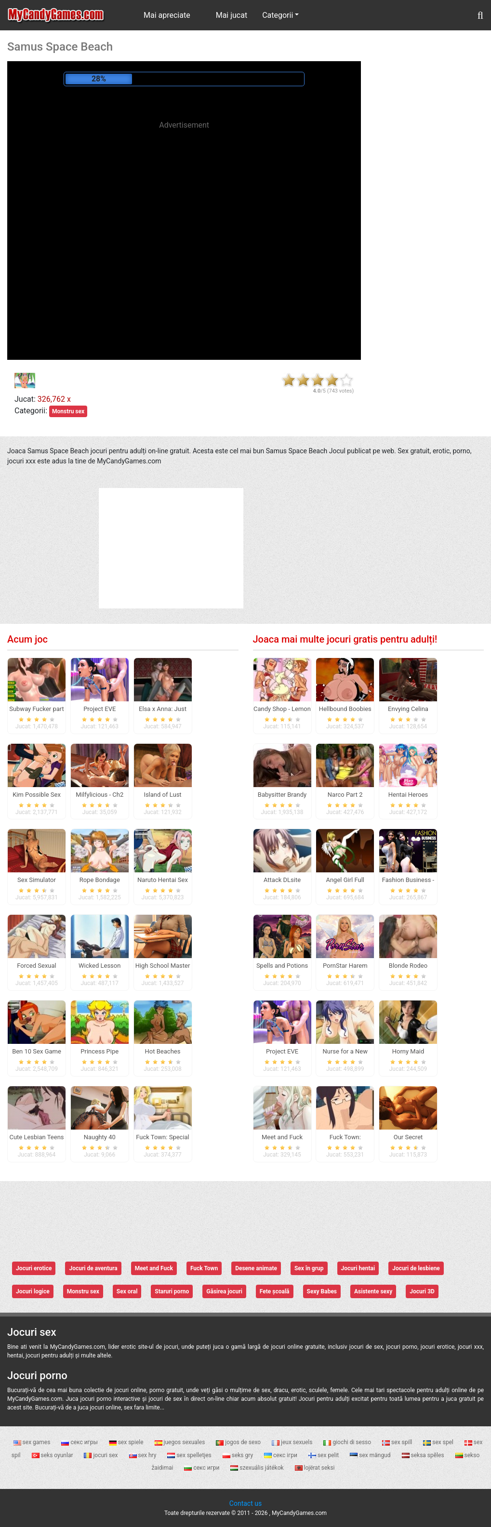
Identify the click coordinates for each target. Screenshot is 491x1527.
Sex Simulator (36, 879)
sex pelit (324, 1455)
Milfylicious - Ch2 (99, 794)
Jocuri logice (33, 1291)
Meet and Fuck (154, 1268)
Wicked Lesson (99, 965)
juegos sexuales (181, 1442)
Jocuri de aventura (93, 1268)
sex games (32, 1442)
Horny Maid (408, 1051)
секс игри (202, 1467)
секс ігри (281, 1455)
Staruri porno (172, 1291)
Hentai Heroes (408, 794)
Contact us (245, 1503)
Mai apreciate (167, 15)
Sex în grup (309, 1268)
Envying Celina (408, 708)
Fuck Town (204, 1268)
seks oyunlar (53, 1455)
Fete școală (275, 1291)
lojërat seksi (315, 1467)
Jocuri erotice (34, 1268)
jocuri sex (101, 1455)
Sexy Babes (322, 1291)
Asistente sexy (373, 1291)
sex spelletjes (189, 1455)
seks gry (238, 1455)
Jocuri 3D (422, 1291)
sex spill (397, 1442)
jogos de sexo (239, 1442)
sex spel (439, 1442)
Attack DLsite (282, 879)
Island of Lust (162, 794)
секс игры (80, 1442)
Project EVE (99, 708)
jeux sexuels (293, 1442)
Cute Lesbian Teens (36, 1137)
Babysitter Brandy (282, 794)
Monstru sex (68, 411)
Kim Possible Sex (37, 794)
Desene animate (256, 1268)
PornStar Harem (345, 965)
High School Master (162, 965)
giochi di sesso (347, 1442)
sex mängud (371, 1455)
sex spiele (127, 1442)
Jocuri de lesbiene (416, 1268)
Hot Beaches (163, 1051)
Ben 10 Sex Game (36, 1051)
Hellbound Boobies (345, 708)
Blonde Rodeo (408, 965)
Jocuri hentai (358, 1268)
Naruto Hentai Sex (162, 879)
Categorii (277, 15)
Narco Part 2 (345, 794)
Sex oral (127, 1291)
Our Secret (408, 1137)
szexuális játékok (257, 1467)
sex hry (143, 1455)
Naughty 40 (100, 1137)
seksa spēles (424, 1455)
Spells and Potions (282, 965)
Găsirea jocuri (224, 1291)
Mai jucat (232, 15)
